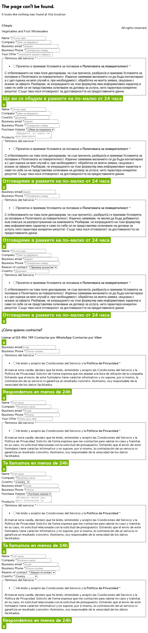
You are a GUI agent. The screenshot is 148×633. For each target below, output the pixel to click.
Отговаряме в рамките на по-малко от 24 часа (56, 182)
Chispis (7, 25)
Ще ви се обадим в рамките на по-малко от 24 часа (62, 98)
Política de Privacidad (102, 364)
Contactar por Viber (87, 338)
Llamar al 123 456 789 (18, 338)
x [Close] (4, 104)
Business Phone (14, 50)
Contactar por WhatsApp (53, 338)
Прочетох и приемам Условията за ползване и (73, 66)
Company (9, 42)
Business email (13, 46)
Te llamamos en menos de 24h (35, 464)
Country (8, 117)
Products (9, 138)
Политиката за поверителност (105, 66)
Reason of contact (16, 268)
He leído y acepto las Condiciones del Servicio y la (68, 364)
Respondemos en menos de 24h (37, 393)
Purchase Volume (14, 129)
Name (7, 38)
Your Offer (10, 54)
